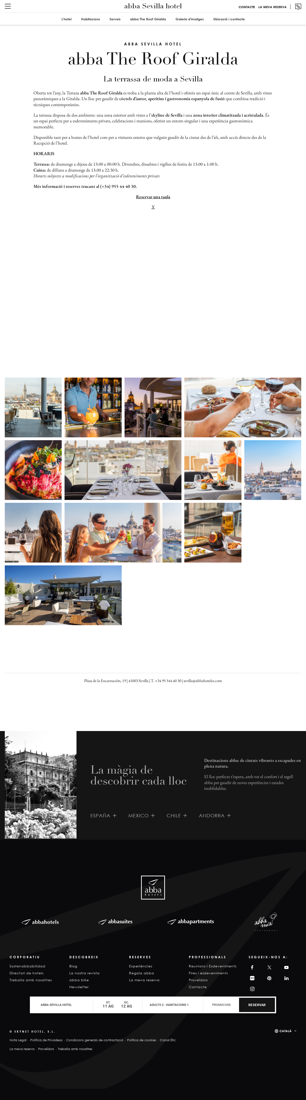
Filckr (251, 978)
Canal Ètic (168, 1040)
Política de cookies (141, 1040)
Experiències (140, 966)
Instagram (252, 989)
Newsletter (79, 987)
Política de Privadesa (46, 1040)
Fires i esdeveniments (208, 973)
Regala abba (141, 973)
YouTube (286, 967)
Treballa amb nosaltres (31, 980)
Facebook (251, 967)
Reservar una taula (153, 197)
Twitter (268, 967)
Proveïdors (198, 980)
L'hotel (66, 19)
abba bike (79, 980)
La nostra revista (84, 973)
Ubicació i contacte (229, 19)
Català (285, 1031)
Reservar (257, 1005)
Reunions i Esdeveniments (212, 966)
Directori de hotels (27, 973)
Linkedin (286, 978)
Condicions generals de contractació (94, 1040)
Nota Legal (18, 1040)
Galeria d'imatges (189, 19)
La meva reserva (272, 7)
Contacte (247, 7)
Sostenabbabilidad (27, 966)
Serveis (114, 19)
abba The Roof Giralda (148, 19)
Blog (73, 966)
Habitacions (90, 19)
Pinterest (269, 978)
